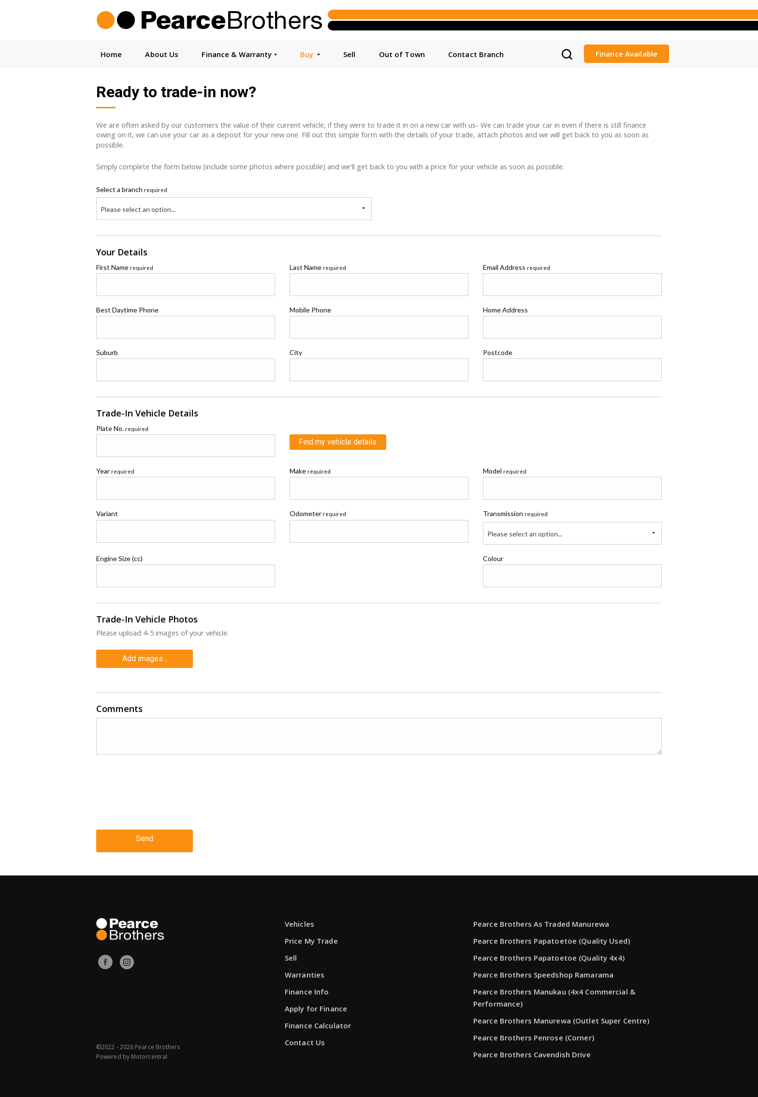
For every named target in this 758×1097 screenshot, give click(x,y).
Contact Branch (476, 54)
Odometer (318, 513)
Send (144, 834)
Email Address (516, 267)
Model (504, 471)
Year (115, 471)
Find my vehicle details (338, 441)
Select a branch (131, 189)
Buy (310, 54)
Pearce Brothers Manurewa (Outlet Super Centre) (561, 1015)
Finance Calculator (318, 1019)
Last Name (318, 267)
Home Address (505, 310)
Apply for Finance (316, 1003)
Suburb (107, 352)
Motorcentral (149, 1051)
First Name (124, 267)
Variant (107, 513)
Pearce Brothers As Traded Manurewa (541, 918)
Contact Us (305, 1036)
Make (310, 471)
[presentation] (169, 796)
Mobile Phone (310, 310)
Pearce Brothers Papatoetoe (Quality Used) (551, 935)
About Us (161, 54)
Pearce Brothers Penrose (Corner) (533, 1032)
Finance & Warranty (239, 54)
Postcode (497, 352)
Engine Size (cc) (119, 558)
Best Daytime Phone (127, 310)
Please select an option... (138, 209)
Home (111, 54)
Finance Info (307, 986)
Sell (349, 54)
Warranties (304, 969)
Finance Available (626, 54)
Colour (493, 558)
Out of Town (402, 54)
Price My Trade (311, 935)
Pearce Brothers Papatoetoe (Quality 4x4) (549, 952)
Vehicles (299, 918)
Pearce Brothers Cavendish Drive (532, 1048)
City (296, 352)
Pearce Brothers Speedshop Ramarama (543, 969)
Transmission (515, 513)
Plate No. (122, 428)
